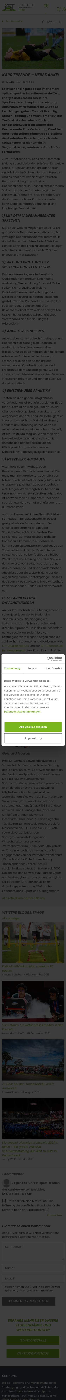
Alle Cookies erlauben (33, 726)
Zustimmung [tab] (12, 668)
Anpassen (33, 738)
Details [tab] (32, 668)
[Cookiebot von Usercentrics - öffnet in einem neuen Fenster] (47, 658)
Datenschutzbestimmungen (22, 711)
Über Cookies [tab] (53, 668)
